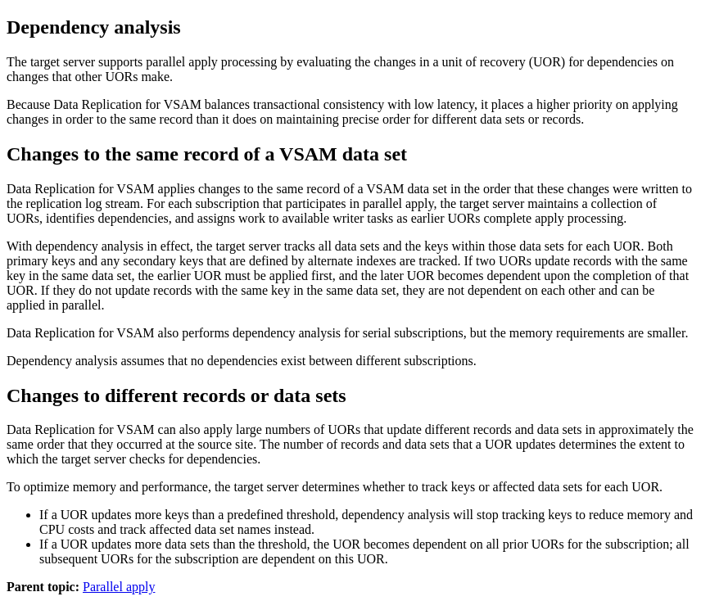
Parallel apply (119, 587)
